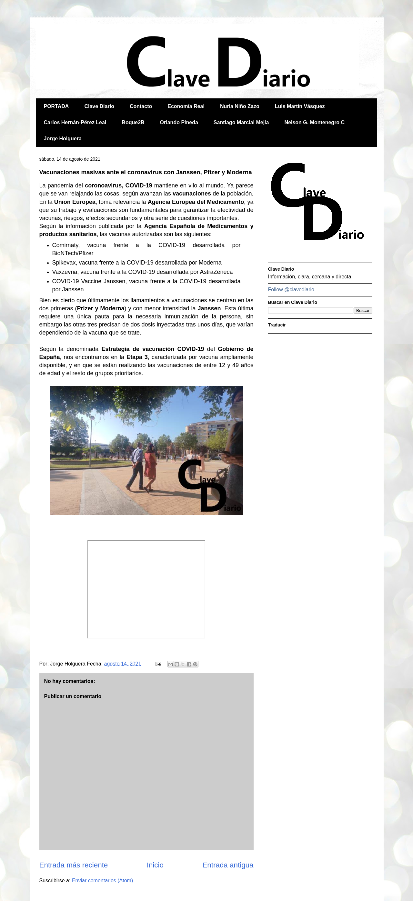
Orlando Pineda (179, 122)
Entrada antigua (227, 865)
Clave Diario (99, 106)
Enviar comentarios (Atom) (102, 880)
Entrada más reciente (73, 865)
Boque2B (133, 122)
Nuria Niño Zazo (239, 106)
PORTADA (56, 106)
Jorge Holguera (63, 138)
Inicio (155, 865)
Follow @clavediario (291, 289)
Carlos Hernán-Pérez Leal (75, 122)
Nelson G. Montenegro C (314, 122)
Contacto (141, 106)
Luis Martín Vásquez (300, 106)
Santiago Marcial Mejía (241, 122)
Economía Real (186, 106)
